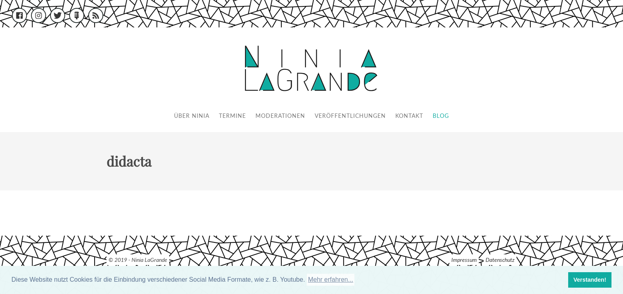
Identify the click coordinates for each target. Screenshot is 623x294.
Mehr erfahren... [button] (330, 279)
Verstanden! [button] (589, 280)
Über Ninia (191, 115)
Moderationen (280, 115)
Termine (232, 115)
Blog (441, 115)
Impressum (464, 259)
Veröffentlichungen (350, 115)
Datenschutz (500, 259)
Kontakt (409, 115)
